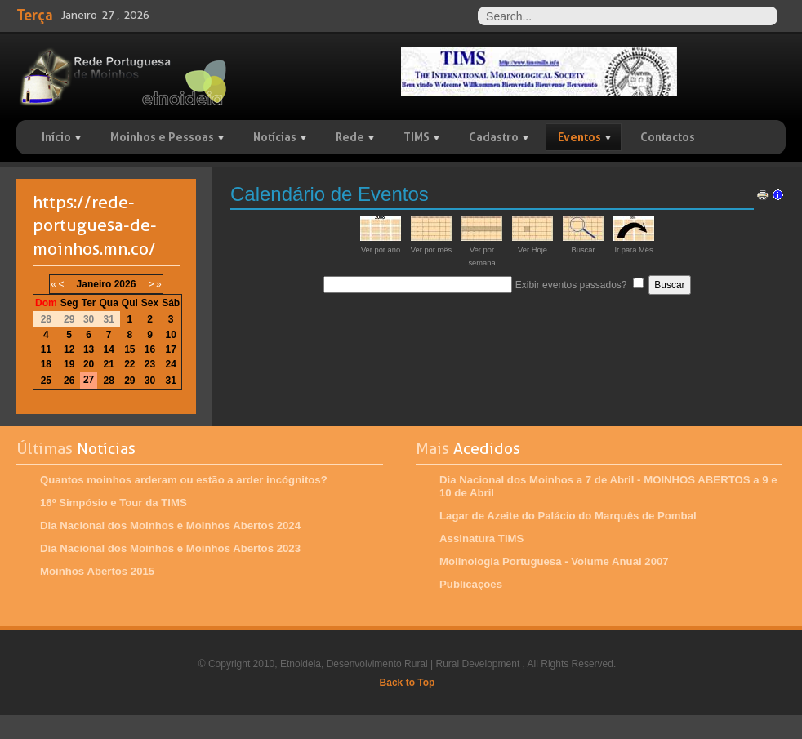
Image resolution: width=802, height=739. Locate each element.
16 (150, 349)
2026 (125, 284)
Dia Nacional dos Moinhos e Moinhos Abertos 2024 (170, 525)
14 (108, 349)
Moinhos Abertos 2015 (97, 571)
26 (69, 380)
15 (129, 349)
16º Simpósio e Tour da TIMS (113, 502)
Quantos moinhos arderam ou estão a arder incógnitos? (183, 480)
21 (108, 364)
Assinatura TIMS (481, 538)
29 (129, 380)
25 (46, 380)
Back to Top (407, 682)
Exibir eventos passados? (571, 285)
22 (129, 364)
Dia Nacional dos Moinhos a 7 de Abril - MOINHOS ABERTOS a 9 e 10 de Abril (608, 486)
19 (69, 364)
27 (88, 379)
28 (108, 380)
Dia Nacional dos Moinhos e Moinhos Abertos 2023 (170, 548)
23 (150, 364)
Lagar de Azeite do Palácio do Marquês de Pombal (568, 516)
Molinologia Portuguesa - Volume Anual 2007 (554, 561)
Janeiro (94, 284)
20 (88, 364)
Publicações (470, 584)
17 (171, 349)
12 (69, 349)
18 (46, 364)
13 (88, 349)
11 (46, 349)
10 (171, 335)
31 (171, 380)
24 (171, 364)
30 (150, 380)
